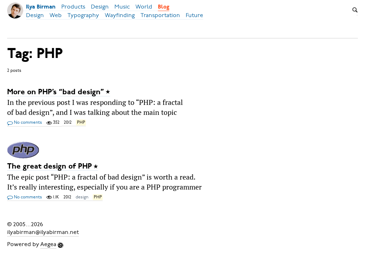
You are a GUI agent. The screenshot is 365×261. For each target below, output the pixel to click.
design (82, 197)
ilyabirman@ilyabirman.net (43, 232)
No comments (24, 122)
